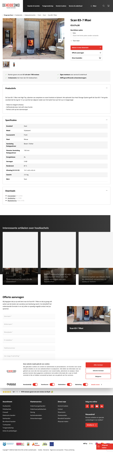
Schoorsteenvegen (36, 418)
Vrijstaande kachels (30, 15)
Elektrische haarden (9, 415)
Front (39, 15)
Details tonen (95, 448)
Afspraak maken (63, 421)
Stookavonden (62, 415)
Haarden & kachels (33, 5)
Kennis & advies (61, 5)
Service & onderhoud (75, 5)
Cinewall (5, 412)
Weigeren (98, 440)
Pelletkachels (7, 409)
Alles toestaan (98, 429)
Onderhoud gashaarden (37, 406)
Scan (44, 15)
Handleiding (11, 198)
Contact (60, 409)
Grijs (74, 33)
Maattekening (12, 200)
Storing (32, 412)
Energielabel (12, 195)
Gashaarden (6, 418)
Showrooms (61, 412)
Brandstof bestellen (64, 418)
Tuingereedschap (47, 5)
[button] (60, 40)
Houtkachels (18, 15)
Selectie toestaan (98, 434)
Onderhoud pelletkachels (38, 409)
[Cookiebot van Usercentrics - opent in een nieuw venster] (11, 448)
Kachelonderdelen (36, 415)
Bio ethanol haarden (9, 421)
